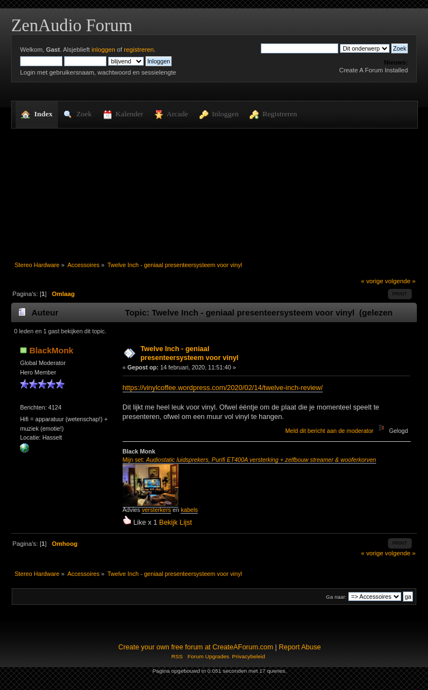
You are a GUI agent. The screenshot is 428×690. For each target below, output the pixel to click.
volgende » (400, 281)
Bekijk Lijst (175, 522)
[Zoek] (299, 48)
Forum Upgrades (208, 656)
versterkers (156, 509)
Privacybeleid (248, 656)
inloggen (103, 49)
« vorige (372, 281)
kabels (189, 509)
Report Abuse (300, 647)
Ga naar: (336, 597)
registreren (139, 49)
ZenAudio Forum (71, 25)
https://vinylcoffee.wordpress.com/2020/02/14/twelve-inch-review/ (223, 388)
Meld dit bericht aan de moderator (329, 430)
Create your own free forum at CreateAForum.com (195, 647)
